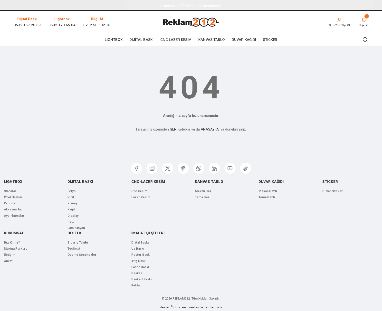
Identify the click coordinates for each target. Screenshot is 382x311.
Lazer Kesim (140, 197)
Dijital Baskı (140, 242)
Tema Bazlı (203, 197)
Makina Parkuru (15, 248)
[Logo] (191, 22)
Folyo (71, 191)
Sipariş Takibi (77, 242)
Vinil (70, 197)
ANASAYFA (210, 129)
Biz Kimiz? (12, 242)
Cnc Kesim (139, 191)
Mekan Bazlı (204, 191)
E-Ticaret (181, 307)
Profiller (10, 203)
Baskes (136, 273)
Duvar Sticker (332, 191)
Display (72, 215)
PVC (70, 222)
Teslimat (73, 248)
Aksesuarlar (13, 209)
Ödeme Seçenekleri (82, 254)
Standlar (10, 191)
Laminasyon (76, 228)
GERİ (173, 129)
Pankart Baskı (141, 279)
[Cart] (362, 22)
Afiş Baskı (138, 261)
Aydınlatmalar (14, 215)
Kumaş (72, 203)
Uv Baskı (137, 248)
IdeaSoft (166, 307)
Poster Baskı (141, 254)
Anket (8, 261)
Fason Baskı (140, 267)
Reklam (136, 285)
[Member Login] (336, 22)
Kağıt (71, 209)
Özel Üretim (13, 197)
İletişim (9, 254)
